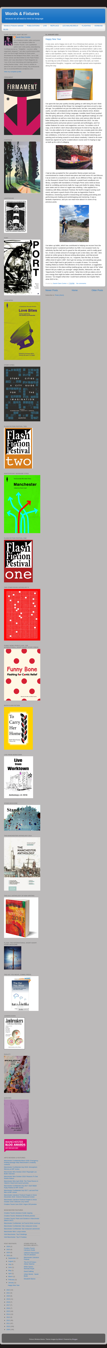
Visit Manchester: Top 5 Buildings (15, 1234)
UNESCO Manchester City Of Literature (31, 1254)
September (12, 1258)
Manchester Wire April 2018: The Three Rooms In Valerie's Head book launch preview (21, 1182)
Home (75, 290)
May (10, 1270)
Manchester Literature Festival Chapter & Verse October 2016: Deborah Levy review (20, 1200)
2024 (8, 1252)
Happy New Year (53, 39)
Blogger (74, 1339)
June (10, 1267)
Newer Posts (51, 290)
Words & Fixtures (22, 13)
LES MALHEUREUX (70, 26)
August (11, 1261)
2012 (8, 1320)
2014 (8, 1314)
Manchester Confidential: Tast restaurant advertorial (22, 1229)
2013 (8, 1317)
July (10, 1264)
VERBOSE (98, 26)
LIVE (45, 26)
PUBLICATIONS (33, 26)
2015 (8, 1311)
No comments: (81, 283)
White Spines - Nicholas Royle (29, 1267)
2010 (8, 1326)
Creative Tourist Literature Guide (29, 1249)
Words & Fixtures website (13, 26)
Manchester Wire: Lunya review (15, 1231)
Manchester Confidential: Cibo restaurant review (20, 1226)
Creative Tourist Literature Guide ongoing (18, 1213)
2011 (8, 1323)
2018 (8, 1302)
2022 (8, 1290)
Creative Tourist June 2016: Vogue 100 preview (20, 1204)
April (10, 1273)
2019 (8, 1299)
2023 (8, 1255)
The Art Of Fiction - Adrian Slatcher (30, 1263)
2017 (8, 1305)
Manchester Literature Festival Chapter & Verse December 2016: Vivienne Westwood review (20, 1196)
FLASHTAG (86, 26)
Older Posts (97, 290)
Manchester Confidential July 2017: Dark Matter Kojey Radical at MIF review (20, 1186)
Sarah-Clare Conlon (23, 37)
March (10, 1276)
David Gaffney (29, 1271)
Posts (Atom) (59, 295)
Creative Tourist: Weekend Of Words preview (19, 1216)
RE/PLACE (54, 26)
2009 (8, 1329)
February (11, 1279)
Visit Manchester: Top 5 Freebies (15, 1237)
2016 (8, 1308)
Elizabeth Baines (30, 1279)
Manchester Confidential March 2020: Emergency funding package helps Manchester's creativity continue (21, 1162)
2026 (8, 1246)
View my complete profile (12, 72)
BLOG (5, 29)
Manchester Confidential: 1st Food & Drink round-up (22, 1223)
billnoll (60, 1339)
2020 (8, 1296)
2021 (8, 1293)
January (11, 1282)
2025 (8, 1249)
